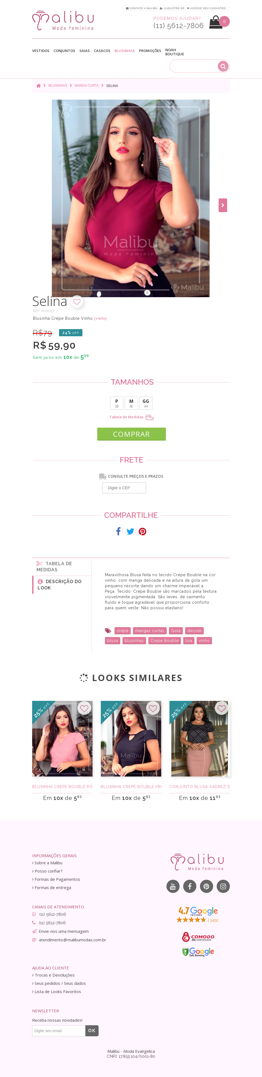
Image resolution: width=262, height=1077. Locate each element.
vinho (204, 639)
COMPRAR (131, 432)
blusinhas (134, 639)
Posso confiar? (47, 869)
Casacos (102, 51)
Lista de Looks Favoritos (56, 990)
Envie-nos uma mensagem (64, 929)
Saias (84, 51)
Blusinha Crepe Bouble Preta (131, 785)
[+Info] (100, 319)
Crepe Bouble (164, 639)
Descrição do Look (60, 583)
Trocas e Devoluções (53, 973)
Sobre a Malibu (47, 861)
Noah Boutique (174, 52)
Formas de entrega (51, 886)
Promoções (150, 51)
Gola (176, 629)
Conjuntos (64, 51)
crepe (123, 629)
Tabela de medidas (54, 565)
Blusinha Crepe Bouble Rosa (62, 785)
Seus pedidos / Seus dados (59, 982)
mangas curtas (150, 629)
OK (92, 1029)
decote (194, 629)
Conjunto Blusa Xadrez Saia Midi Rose (199, 785)
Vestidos (40, 51)
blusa (112, 639)
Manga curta (87, 86)
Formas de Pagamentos (56, 878)
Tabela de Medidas (131, 417)
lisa (188, 639)
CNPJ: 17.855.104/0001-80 (131, 1055)
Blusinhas (125, 51)
